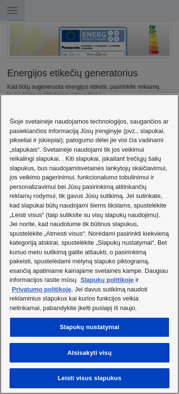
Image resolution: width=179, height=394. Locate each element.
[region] (89, 244)
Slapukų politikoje (107, 279)
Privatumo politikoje (41, 289)
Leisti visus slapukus (90, 378)
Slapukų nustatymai (89, 327)
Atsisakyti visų (89, 352)
